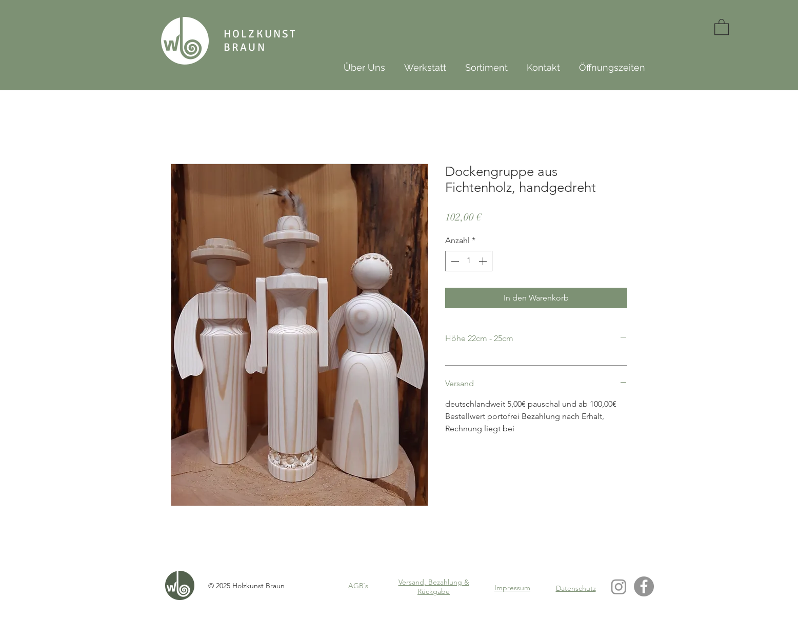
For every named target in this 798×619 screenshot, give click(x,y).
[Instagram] (619, 586)
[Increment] (483, 261)
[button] (721, 26)
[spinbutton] (468, 261)
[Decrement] (454, 261)
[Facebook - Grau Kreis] (644, 586)
